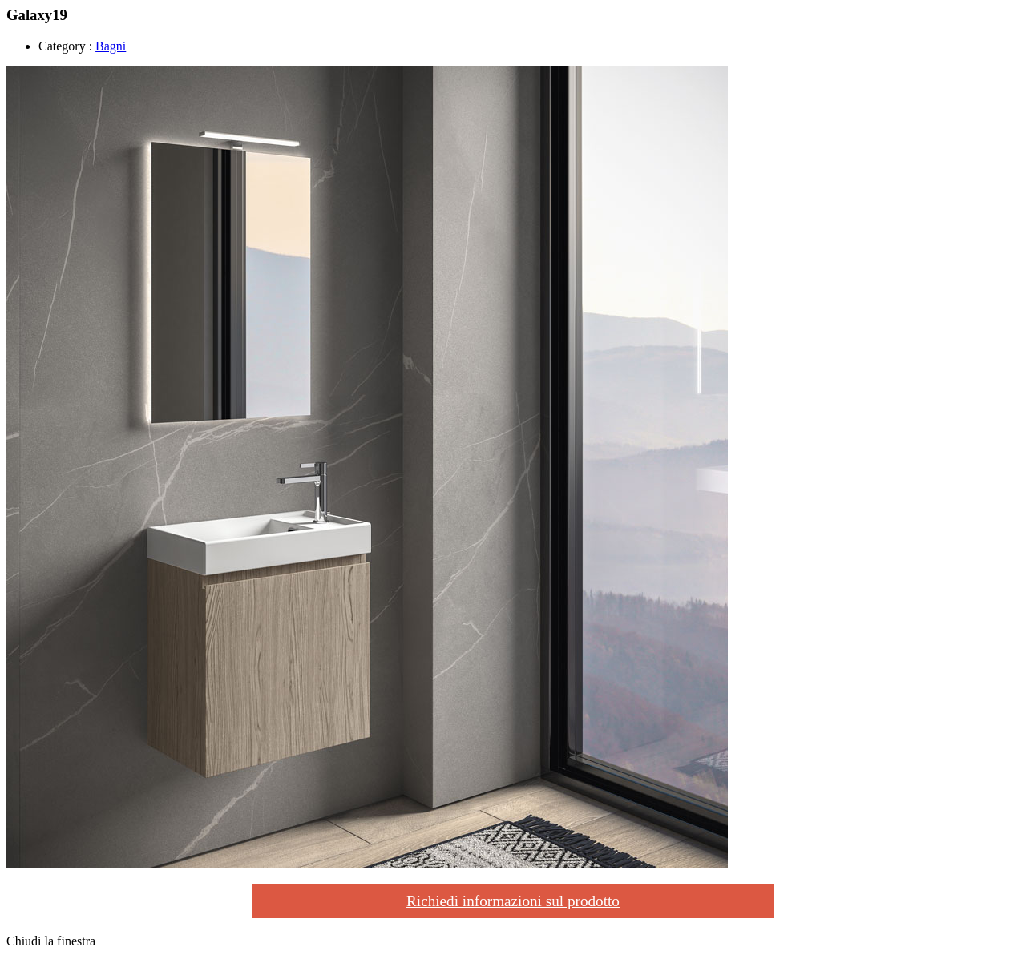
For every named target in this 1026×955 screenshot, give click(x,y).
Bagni (110, 46)
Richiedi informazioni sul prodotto (513, 901)
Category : (65, 46)
